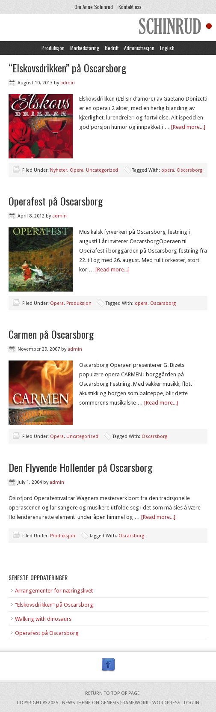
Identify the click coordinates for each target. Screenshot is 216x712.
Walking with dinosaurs (43, 619)
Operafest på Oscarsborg (56, 201)
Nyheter (58, 170)
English (167, 47)
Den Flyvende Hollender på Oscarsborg (80, 467)
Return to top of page (112, 693)
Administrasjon (139, 47)
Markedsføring (84, 47)
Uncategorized (102, 170)
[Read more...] (188, 127)
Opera (76, 170)
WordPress (166, 703)
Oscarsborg (189, 170)
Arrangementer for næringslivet (54, 590)
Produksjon (53, 47)
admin (67, 83)
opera (167, 170)
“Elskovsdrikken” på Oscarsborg (67, 67)
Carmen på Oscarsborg (51, 334)
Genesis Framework (124, 703)
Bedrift (111, 47)
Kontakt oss (130, 6)
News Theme (76, 703)
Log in (191, 703)
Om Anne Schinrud (93, 6)
